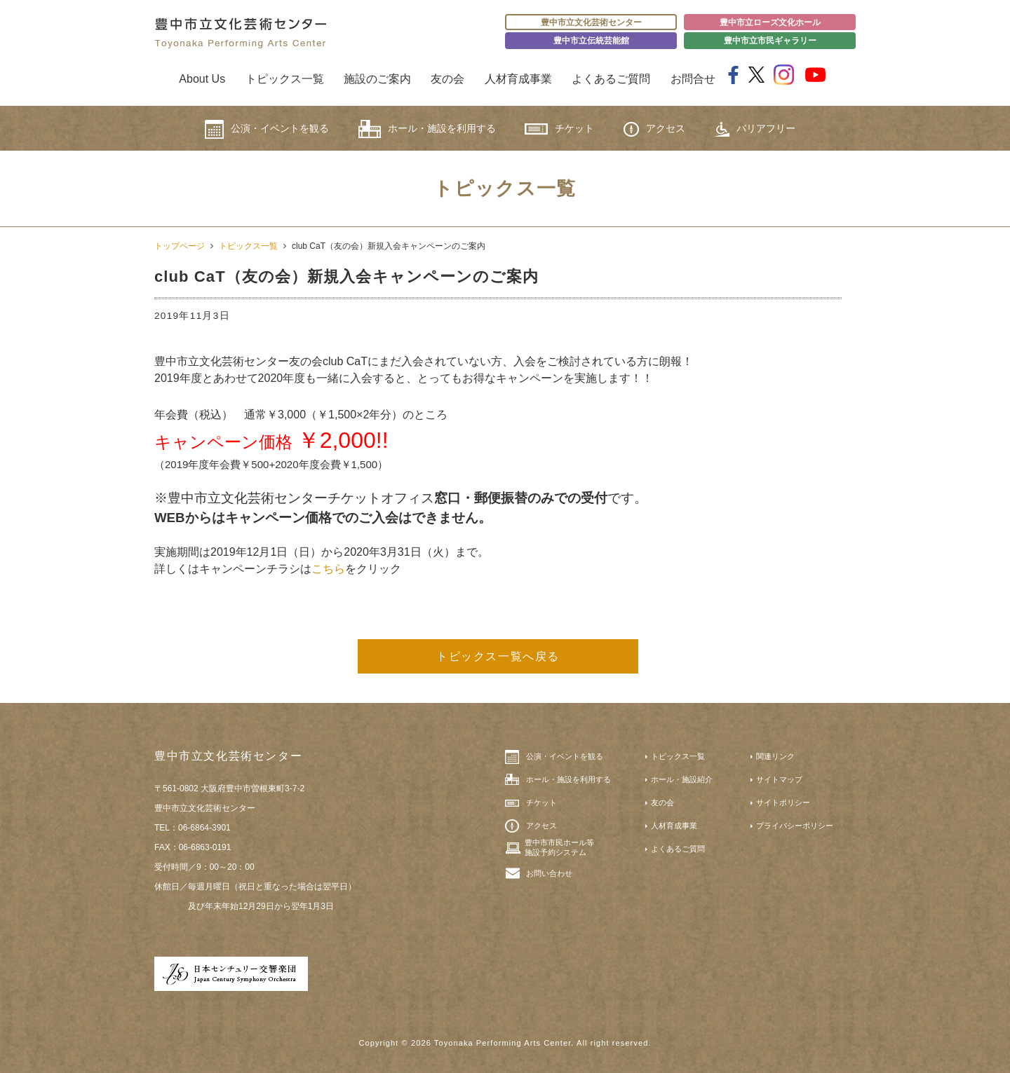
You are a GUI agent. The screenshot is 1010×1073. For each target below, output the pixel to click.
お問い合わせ (549, 873)
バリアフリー (754, 129)
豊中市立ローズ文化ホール (770, 22)
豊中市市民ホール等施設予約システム (559, 847)
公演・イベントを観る (267, 129)
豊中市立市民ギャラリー (770, 41)
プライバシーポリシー (794, 825)
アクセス (654, 129)
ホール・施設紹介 (682, 779)
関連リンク (775, 756)
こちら (328, 569)
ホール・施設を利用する (427, 129)
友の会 (447, 79)
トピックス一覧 (284, 79)
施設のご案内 (377, 79)
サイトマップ (779, 779)
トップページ (179, 246)
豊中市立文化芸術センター (591, 22)
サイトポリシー (783, 802)
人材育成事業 (518, 79)
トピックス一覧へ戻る (498, 656)
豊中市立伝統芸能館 (591, 41)
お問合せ (693, 79)
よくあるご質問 (611, 79)
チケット (559, 129)
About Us (202, 79)
